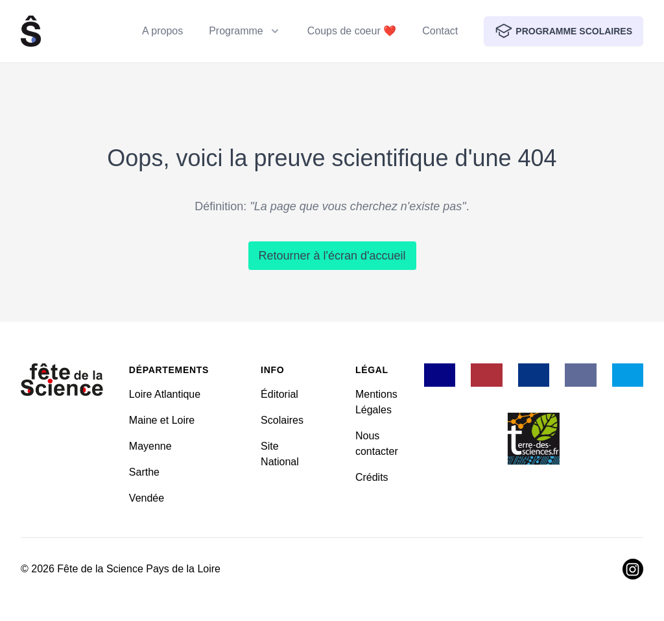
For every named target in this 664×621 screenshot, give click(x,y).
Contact (440, 30)
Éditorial (279, 394)
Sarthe (144, 472)
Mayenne (150, 446)
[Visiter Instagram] (632, 569)
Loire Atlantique (164, 394)
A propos (162, 30)
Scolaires (282, 420)
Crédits (371, 477)
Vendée (146, 498)
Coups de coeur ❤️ (351, 30)
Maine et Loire (162, 420)
